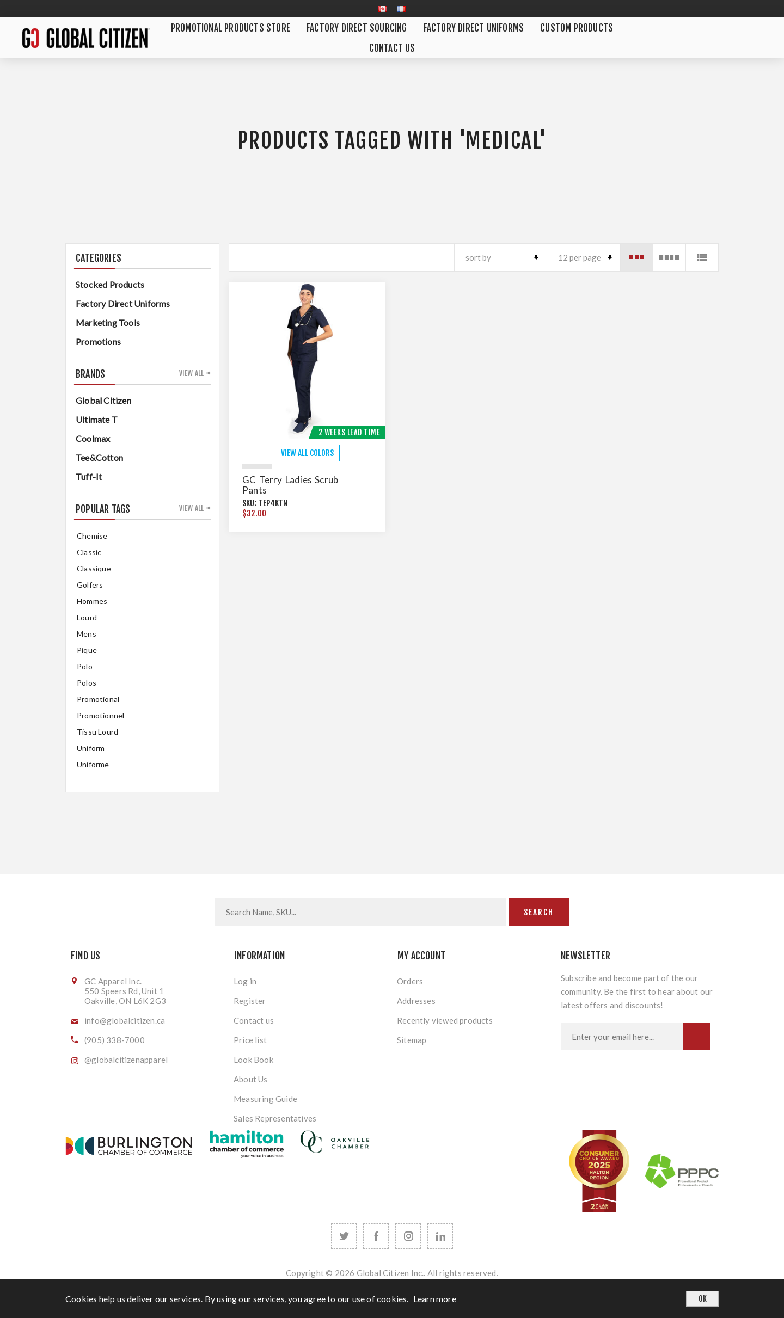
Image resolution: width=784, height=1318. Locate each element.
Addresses (416, 1001)
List (701, 257)
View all (191, 373)
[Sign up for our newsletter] (622, 1036)
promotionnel (100, 715)
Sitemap (411, 1040)
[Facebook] (376, 1236)
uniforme (93, 764)
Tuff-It (89, 476)
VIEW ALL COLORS (307, 453)
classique (94, 568)
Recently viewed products (445, 1020)
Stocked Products (110, 284)
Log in (245, 981)
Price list (250, 1040)
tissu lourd (97, 731)
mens (86, 633)
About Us (251, 1079)
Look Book (253, 1059)
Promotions (98, 341)
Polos (86, 682)
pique (87, 650)
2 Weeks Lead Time (349, 432)
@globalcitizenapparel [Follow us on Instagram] (126, 1059)
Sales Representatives (275, 1118)
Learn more (434, 1299)
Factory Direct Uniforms (123, 303)
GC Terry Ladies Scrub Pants (290, 485)
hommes (92, 601)
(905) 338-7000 (114, 1040)
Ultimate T (97, 419)
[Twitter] (344, 1236)
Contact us (254, 1020)
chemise (92, 535)
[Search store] (360, 912)
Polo (85, 666)
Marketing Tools (108, 322)
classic (89, 552)
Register (250, 1001)
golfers (90, 584)
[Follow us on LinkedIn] (440, 1236)
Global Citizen (103, 400)
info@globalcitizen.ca (124, 1020)
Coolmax (93, 438)
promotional (98, 699)
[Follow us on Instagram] (408, 1236)
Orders (410, 981)
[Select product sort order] (500, 257)
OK (703, 1298)
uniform (91, 748)
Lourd (87, 617)
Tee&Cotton (99, 457)
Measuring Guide (265, 1099)
